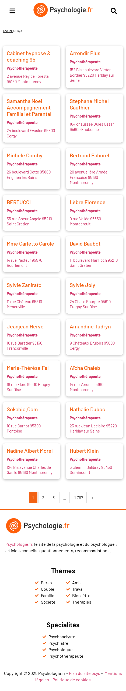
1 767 (78, 497)
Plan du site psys (84, 673)
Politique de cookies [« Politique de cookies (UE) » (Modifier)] (71, 679)
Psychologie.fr (18, 544)
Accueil (8, 31)
